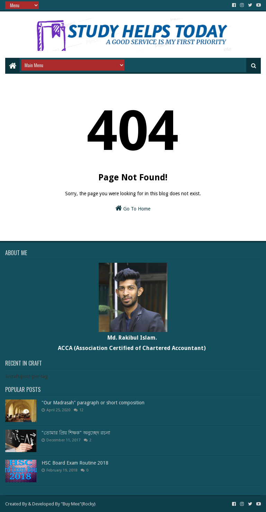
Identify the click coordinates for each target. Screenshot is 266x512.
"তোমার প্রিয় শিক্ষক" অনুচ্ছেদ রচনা (76, 432)
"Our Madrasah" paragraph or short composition (93, 402)
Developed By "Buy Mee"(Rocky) (64, 503)
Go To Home (132, 208)
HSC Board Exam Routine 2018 (75, 463)
